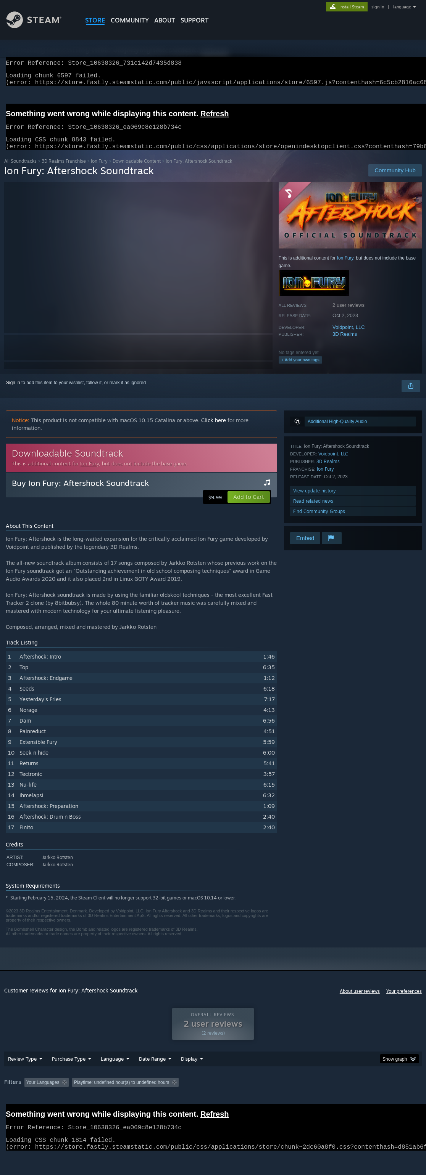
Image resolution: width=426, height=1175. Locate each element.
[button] (248, 506)
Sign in (13, 391)
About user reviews (360, 1000)
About (164, 20)
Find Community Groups (319, 520)
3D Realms (344, 343)
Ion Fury (99, 170)
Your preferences (404, 1000)
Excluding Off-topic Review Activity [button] (120, 1102)
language (402, 7)
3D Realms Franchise (64, 170)
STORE (95, 20)
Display (189, 1079)
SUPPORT (195, 20)
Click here (213, 429)
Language (112, 1079)
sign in (377, 7)
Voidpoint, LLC (348, 336)
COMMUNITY (130, 20)
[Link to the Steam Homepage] (39, 26)
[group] (213, 1103)
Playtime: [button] (178, 1102)
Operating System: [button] (297, 1102)
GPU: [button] (362, 1102)
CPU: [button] (336, 1102)
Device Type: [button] (396, 1102)
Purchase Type (69, 1079)
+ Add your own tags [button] (300, 369)
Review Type (22, 1079)
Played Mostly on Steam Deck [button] (233, 1102)
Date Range (152, 1079)
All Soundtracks (20, 170)
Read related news (313, 510)
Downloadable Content (137, 170)
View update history (314, 500)
